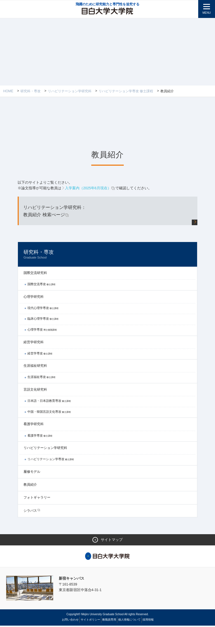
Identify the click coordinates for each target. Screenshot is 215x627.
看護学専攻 (39, 436)
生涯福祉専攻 (41, 378)
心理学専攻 (42, 330)
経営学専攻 (39, 354)
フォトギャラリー (37, 499)
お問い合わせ (70, 621)
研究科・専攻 (30, 91)
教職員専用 (109, 621)
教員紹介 (30, 486)
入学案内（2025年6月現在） (90, 188)
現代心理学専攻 (43, 309)
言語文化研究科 (35, 391)
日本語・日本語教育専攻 (49, 402)
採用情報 (148, 621)
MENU (206, 12)
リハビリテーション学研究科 (70, 91)
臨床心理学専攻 (43, 319)
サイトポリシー (90, 621)
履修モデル (32, 473)
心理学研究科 (34, 298)
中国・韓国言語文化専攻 (49, 412)
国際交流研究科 (35, 274)
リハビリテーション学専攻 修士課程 (126, 91)
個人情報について (129, 621)
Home (8, 91)
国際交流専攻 (41, 285)
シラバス (30, 512)
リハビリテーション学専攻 (50, 460)
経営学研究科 (34, 343)
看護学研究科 (34, 425)
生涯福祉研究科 (35, 367)
